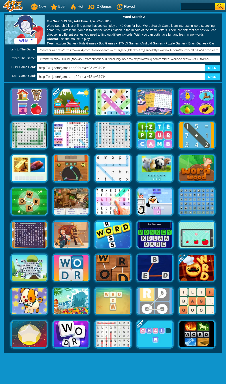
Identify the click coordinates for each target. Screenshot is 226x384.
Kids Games (87, 43)
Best (57, 6)
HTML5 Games (128, 43)
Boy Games (107, 43)
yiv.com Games (65, 43)
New (38, 6)
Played (125, 6)
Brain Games (197, 43)
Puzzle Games (176, 43)
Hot (76, 6)
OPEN (212, 68)
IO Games (100, 6)
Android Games (152, 43)
